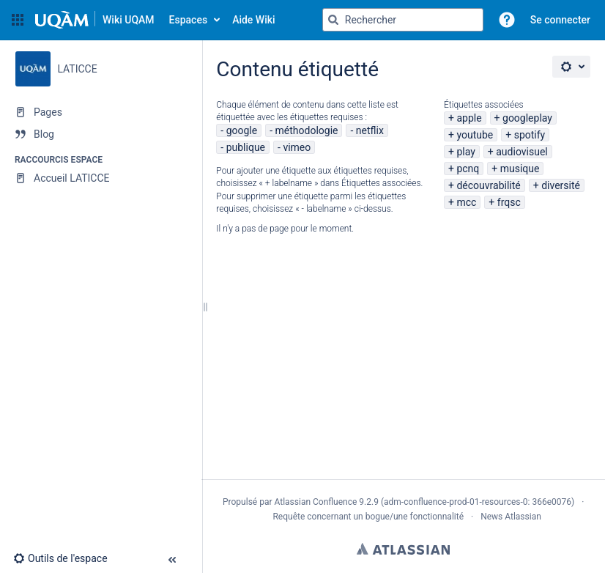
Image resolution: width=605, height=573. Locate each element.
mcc (466, 202)
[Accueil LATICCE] (100, 178)
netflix (370, 130)
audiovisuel (521, 152)
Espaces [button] (188, 20)
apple (468, 118)
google (242, 130)
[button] (17, 19)
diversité (560, 185)
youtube (474, 135)
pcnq (467, 168)
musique (520, 168)
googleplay (527, 118)
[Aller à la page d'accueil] (95, 20)
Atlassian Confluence (315, 502)
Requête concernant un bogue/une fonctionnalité (368, 516)
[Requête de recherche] (402, 20)
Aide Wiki (253, 20)
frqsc (509, 202)
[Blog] (100, 134)
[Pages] (100, 112)
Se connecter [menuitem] (560, 20)
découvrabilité (488, 185)
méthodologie (306, 130)
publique (245, 147)
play (465, 152)
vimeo (297, 147)
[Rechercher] (333, 20)
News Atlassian (510, 516)
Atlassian (403, 548)
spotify (530, 135)
